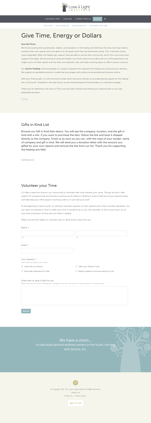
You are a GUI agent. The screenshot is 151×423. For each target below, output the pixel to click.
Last (77, 237)
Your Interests (28, 259)
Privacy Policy (80, 396)
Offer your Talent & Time (88, 266)
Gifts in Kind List (62, 26)
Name (25, 227)
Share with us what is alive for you (37, 280)
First (22, 237)
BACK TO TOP (75, 403)
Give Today (48, 26)
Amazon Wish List (79, 26)
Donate (24, 99)
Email (24, 245)
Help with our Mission (33, 266)
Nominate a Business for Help (36, 271)
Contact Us (68, 396)
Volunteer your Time (98, 26)
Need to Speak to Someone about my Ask (96, 271)
